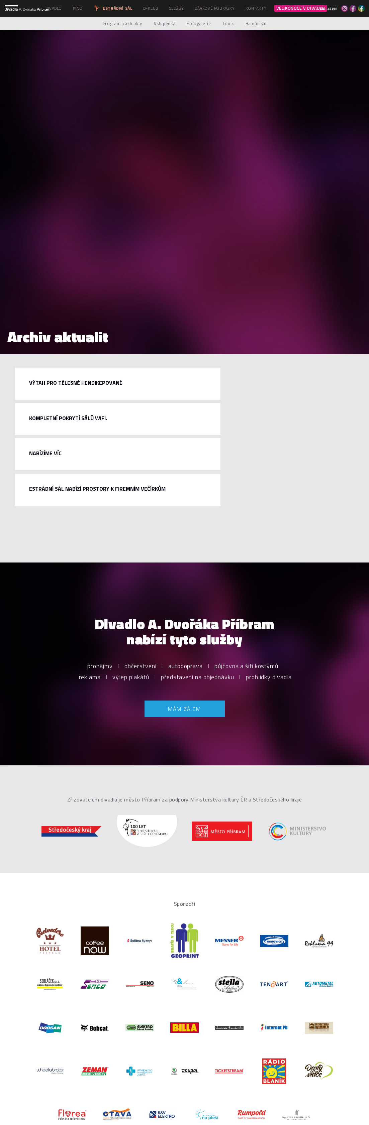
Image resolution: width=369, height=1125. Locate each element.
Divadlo (53, 8)
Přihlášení (328, 8)
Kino (77, 8)
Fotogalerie (199, 23)
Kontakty (256, 8)
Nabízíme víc (45, 453)
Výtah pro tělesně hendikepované (75, 383)
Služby (176, 8)
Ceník (228, 23)
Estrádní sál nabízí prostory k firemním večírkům (97, 489)
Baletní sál (256, 23)
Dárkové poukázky (215, 8)
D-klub (150, 8)
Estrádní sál (112, 8)
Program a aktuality (122, 23)
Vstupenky (164, 23)
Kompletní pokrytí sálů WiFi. (68, 418)
